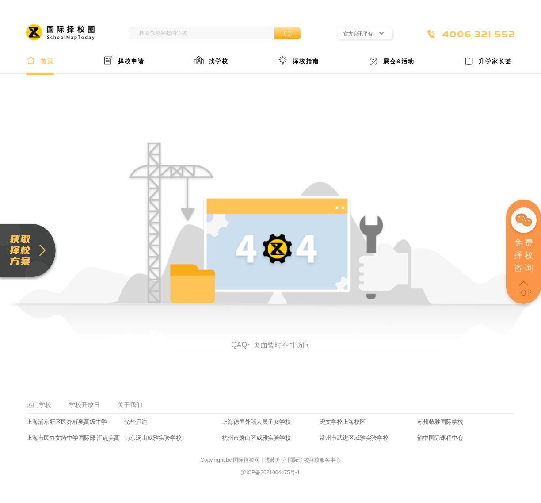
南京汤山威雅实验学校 (153, 437)
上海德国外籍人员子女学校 (256, 422)
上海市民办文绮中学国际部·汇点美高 (73, 437)
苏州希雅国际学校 (440, 422)
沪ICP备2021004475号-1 (270, 472)
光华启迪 (135, 422)
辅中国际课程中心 (440, 437)
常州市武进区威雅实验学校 (354, 437)
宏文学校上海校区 (343, 422)
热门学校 (39, 405)
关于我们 (130, 405)
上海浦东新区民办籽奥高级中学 (67, 422)
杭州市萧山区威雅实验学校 (256, 437)
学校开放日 (84, 405)
